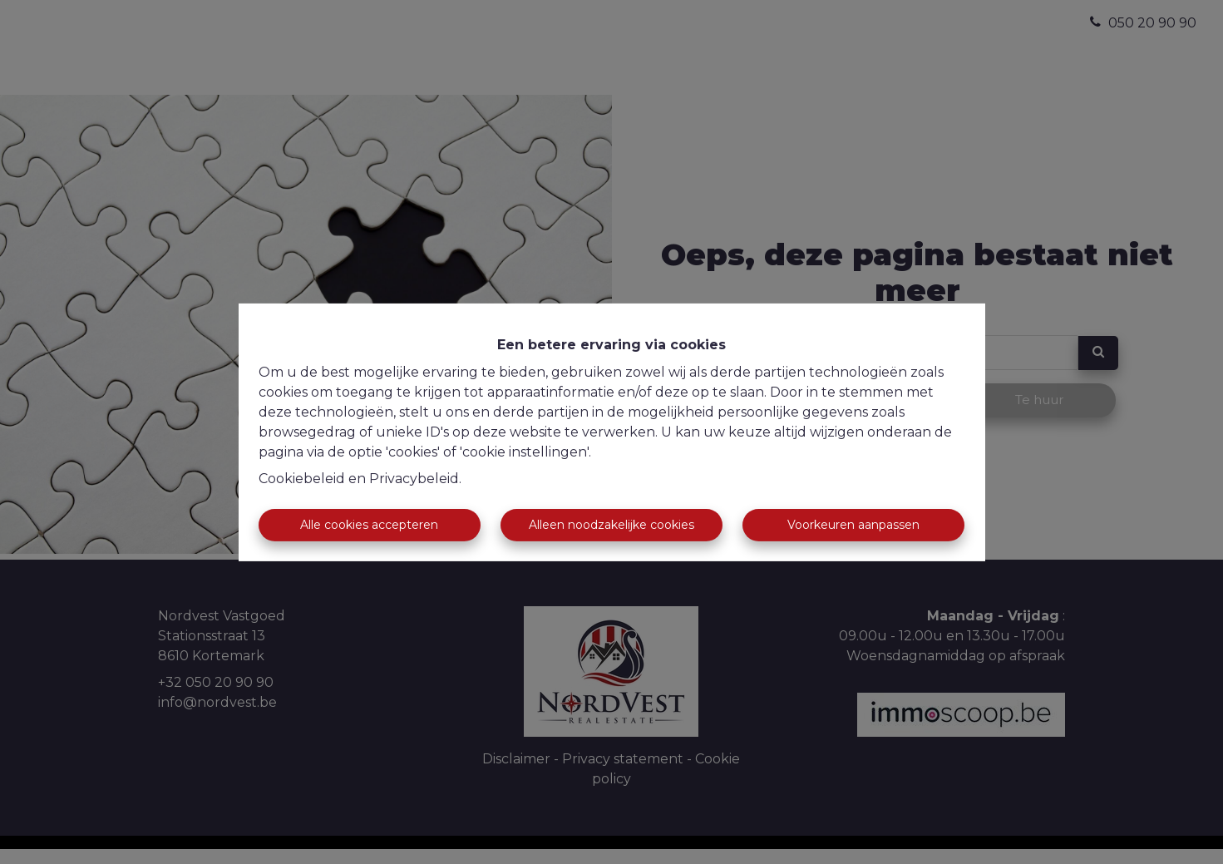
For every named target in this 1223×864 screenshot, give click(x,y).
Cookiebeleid (302, 478)
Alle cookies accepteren (369, 524)
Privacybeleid (414, 478)
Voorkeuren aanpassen (853, 524)
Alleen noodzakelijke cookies (611, 524)
